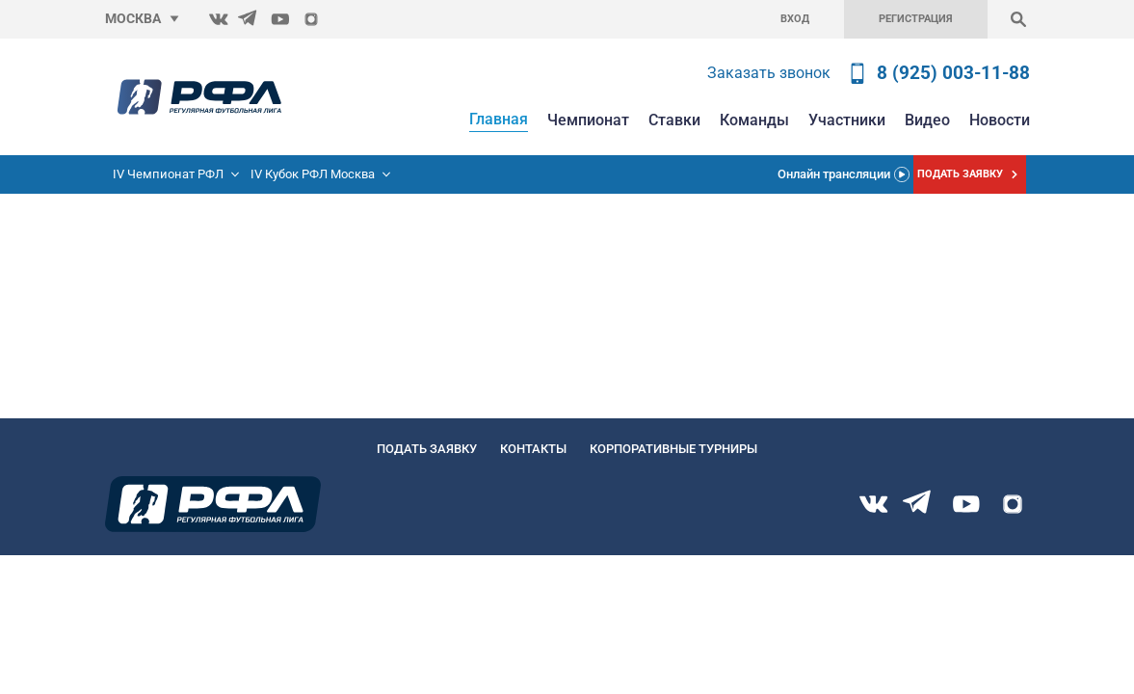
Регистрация (916, 19)
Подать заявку (427, 448)
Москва (133, 19)
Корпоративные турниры (673, 448)
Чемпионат (588, 120)
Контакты (533, 448)
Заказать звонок (769, 73)
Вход (794, 19)
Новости (999, 120)
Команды (754, 120)
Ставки (674, 120)
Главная (498, 119)
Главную (27, 274)
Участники (846, 120)
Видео (927, 120)
